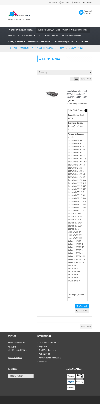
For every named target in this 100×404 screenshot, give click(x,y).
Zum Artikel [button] (81, 310)
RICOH (62, 48)
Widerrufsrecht (44, 354)
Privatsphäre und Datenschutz (50, 358)
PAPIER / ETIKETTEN (16, 41)
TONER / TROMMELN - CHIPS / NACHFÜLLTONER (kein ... (35, 48)
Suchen (54, 3)
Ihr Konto (77, 3)
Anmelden (89, 3)
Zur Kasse (65, 3)
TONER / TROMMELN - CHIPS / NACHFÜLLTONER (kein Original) (63, 30)
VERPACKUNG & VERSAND (39, 41)
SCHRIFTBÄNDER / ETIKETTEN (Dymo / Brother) (64, 36)
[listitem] (70, 376)
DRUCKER (84, 41)
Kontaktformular (15, 357)
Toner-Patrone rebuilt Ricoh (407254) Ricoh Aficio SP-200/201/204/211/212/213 (76, 94)
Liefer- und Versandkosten (48, 343)
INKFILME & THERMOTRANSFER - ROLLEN (25, 36)
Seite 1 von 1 (86, 79)
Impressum (43, 361)
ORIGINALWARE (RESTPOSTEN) (65, 41)
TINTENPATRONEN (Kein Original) (21, 30)
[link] (81, 12)
